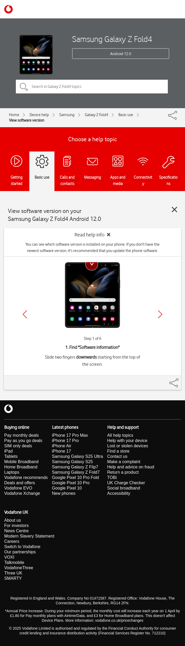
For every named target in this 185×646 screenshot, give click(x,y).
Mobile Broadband (21, 461)
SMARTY (13, 578)
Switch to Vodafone (22, 546)
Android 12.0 (120, 53)
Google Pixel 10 (67, 488)
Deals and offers (19, 483)
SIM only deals (18, 446)
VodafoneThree (18, 568)
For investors (16, 525)
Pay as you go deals (23, 440)
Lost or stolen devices (127, 446)
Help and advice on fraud (130, 467)
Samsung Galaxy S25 (72, 461)
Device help (39, 114)
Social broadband (123, 488)
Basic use (125, 114)
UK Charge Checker (126, 483)
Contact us (117, 456)
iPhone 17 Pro (65, 440)
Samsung (67, 114)
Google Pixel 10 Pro (71, 483)
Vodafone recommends (26, 477)
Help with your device (127, 440)
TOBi (112, 477)
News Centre (16, 531)
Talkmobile (14, 562)
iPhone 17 (61, 451)
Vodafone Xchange (22, 493)
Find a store (118, 451)
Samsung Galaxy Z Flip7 (75, 467)
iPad (8, 451)
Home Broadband (20, 467)
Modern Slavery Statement (29, 536)
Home (14, 114)
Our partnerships (20, 552)
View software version (26, 120)
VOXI (9, 557)
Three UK (13, 573)
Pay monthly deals (21, 435)
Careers (11, 541)
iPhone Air (61, 446)
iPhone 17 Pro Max (70, 435)
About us (12, 520)
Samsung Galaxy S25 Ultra (77, 456)
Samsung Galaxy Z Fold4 (112, 39)
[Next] (160, 314)
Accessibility (118, 493)
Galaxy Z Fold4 (96, 114)
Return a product (123, 472)
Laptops (11, 472)
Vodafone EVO (18, 488)
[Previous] (25, 314)
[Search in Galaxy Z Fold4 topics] (92, 86)
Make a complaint (123, 461)
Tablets (11, 456)
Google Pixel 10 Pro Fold (75, 477)
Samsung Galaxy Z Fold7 (76, 472)
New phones (64, 493)
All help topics (120, 435)
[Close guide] (174, 209)
